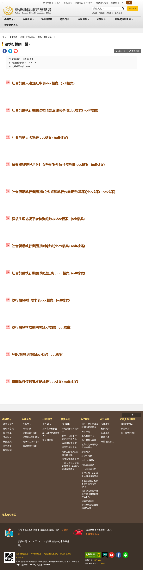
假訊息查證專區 (30, 446)
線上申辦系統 (88, 460)
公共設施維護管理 (70, 459)
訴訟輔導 (86, 451)
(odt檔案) (68, 83)
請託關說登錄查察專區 (50, 434)
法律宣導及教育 (49, 428)
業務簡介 (27, 424)
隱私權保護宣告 (22, 554)
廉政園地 (46, 424)
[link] (5, 51)
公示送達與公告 (89, 469)
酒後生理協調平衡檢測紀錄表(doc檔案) (40, 219)
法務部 (114, 2)
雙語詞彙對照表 (69, 447)
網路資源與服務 (123, 19)
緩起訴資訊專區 (30, 433)
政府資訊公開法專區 (70, 430)
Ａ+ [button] (135, 2)
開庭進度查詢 (88, 464)
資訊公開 (64, 19)
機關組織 (7, 441)
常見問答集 (47, 440)
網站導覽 (47, 2)
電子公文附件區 (128, 433)
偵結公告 (110, 13)
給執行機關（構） (45, 37)
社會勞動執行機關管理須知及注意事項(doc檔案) (47, 110)
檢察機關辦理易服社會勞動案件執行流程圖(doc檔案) (51, 164)
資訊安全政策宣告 (51, 554)
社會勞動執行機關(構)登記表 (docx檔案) (41, 273)
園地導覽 (105, 424)
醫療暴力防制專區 (31, 441)
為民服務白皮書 (89, 440)
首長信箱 (68, 2)
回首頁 (57, 2)
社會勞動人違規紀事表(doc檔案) (35, 83)
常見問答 (79, 2)
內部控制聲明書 (69, 443)
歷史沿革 (7, 433)
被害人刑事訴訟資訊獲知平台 (90, 446)
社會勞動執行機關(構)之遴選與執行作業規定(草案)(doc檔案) (56, 192)
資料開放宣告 (36, 554)
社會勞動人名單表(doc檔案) (32, 137)
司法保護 (27, 428)
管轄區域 (7, 437)
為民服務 (118, 13)
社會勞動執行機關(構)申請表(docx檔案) (41, 246)
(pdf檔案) (61, 137)
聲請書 (102, 13)
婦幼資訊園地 (88, 501)
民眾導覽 (86, 431)
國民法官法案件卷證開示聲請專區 (90, 425)
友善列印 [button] (135, 51)
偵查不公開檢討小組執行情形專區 (70, 437)
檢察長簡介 (8, 424)
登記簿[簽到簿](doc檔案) (30, 354)
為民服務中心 (88, 435)
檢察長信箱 (87, 456)
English (89, 2)
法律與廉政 (46, 19)
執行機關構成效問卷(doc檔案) (34, 327)
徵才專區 (66, 424)
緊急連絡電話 (102, 2)
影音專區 (125, 428)
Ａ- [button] (123, 2)
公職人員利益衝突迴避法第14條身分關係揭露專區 (70, 466)
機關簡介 (8, 19)
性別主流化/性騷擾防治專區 (70, 453)
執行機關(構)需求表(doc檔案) (33, 300)
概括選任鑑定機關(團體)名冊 (90, 506)
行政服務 (105, 433)
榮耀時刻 (7, 450)
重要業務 (27, 19)
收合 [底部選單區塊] (131, 415)
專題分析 (105, 437)
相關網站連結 (127, 424)
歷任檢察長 (8, 428)
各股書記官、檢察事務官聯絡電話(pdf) (90, 483)
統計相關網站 (107, 441)
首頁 (4, 37)
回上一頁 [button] (121, 51)
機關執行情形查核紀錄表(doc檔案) (37, 381)
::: (2, 2)
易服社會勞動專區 (27, 37)
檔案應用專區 (11, 24)
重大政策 (7, 446)
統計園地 (101, 19)
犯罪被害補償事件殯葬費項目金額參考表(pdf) (90, 493)
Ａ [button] (129, 2)
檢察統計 (105, 428)
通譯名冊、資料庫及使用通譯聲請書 (90, 474)
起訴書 (95, 13)
